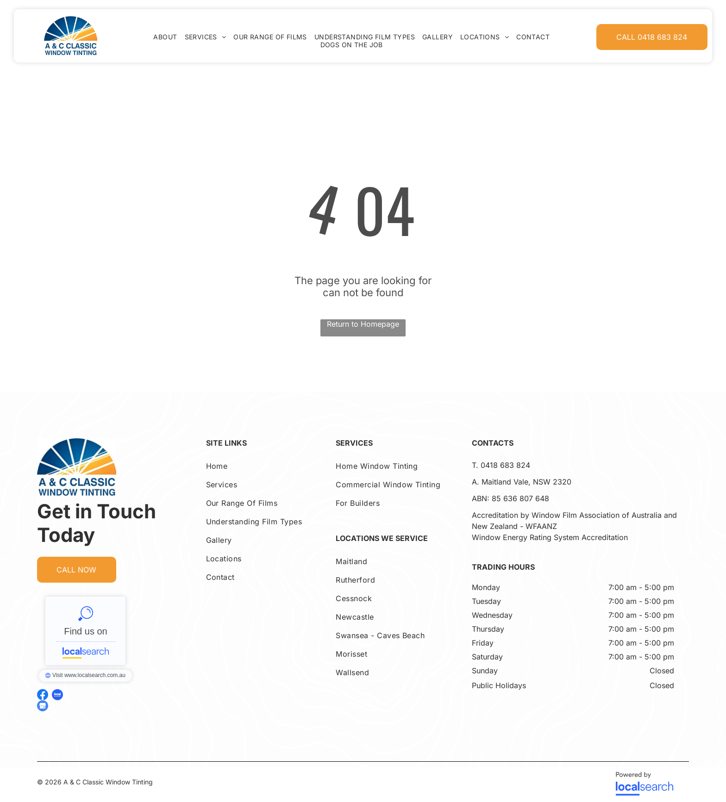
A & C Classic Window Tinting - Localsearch (85, 631)
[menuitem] (165, 37)
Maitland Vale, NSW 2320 (526, 481)
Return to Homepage (363, 324)
